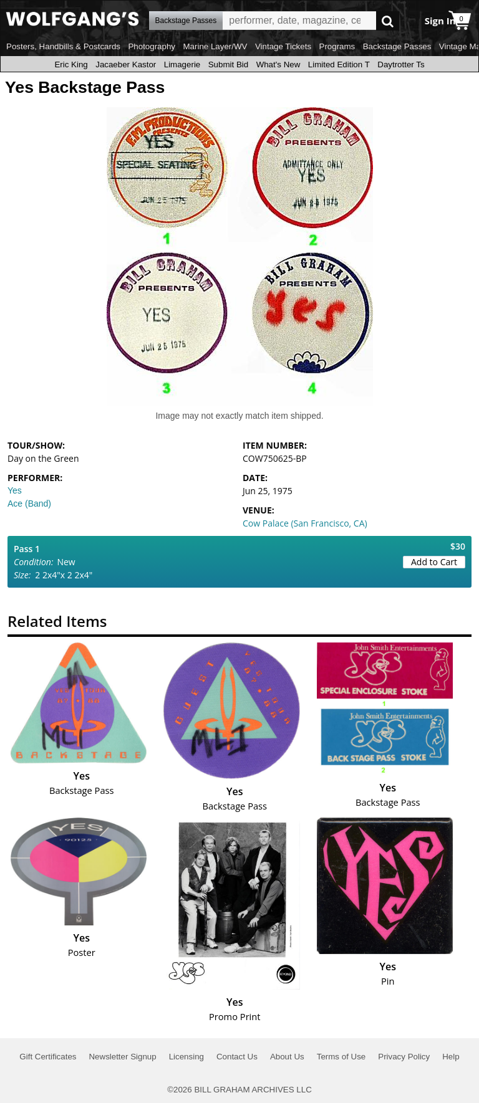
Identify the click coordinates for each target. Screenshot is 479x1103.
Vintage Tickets (283, 46)
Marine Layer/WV (215, 46)
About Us (287, 1056)
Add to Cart (434, 562)
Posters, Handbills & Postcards (63, 46)
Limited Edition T (339, 64)
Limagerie (182, 64)
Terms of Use (341, 1056)
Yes (14, 490)
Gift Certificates (47, 1056)
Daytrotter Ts (400, 64)
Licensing (186, 1056)
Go (387, 21)
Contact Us (237, 1056)
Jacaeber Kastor (125, 64)
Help (450, 1056)
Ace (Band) (29, 504)
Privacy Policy (404, 1056)
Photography (151, 46)
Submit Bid (228, 64)
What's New (278, 64)
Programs (337, 46)
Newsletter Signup (122, 1056)
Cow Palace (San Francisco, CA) (305, 523)
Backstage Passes (397, 46)
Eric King (70, 64)
